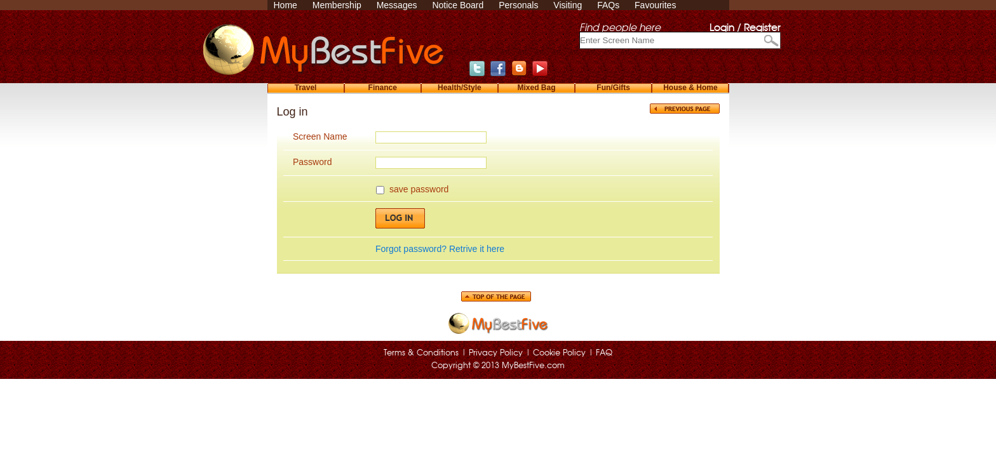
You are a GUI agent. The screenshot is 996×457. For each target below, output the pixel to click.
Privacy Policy (496, 353)
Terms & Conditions (421, 353)
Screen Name (320, 136)
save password (418, 189)
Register (762, 28)
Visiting (567, 5)
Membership (337, 5)
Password (312, 162)
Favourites (655, 5)
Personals (518, 5)
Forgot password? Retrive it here (439, 249)
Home (285, 5)
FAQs (608, 5)
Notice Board (457, 5)
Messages (397, 5)
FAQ (604, 353)
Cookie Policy (559, 353)
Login (722, 28)
